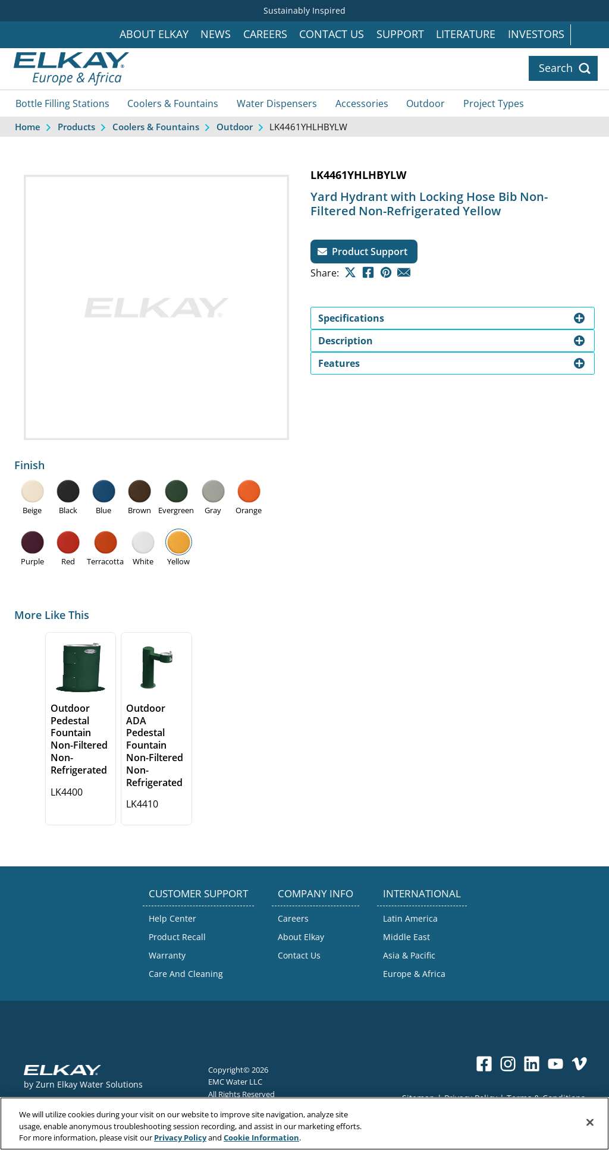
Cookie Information (261, 1143)
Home (27, 127)
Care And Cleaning (186, 973)
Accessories (361, 103)
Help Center (172, 918)
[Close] (590, 1127)
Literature (465, 34)
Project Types (493, 103)
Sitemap (418, 1098)
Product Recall (177, 937)
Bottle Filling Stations (62, 103)
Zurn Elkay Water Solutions (89, 1084)
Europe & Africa (414, 973)
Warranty (167, 955)
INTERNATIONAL (422, 893)
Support (400, 34)
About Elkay (154, 34)
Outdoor (425, 103)
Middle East (406, 937)
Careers (265, 34)
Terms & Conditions (546, 1098)
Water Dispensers (277, 103)
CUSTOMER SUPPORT (198, 893)
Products (76, 127)
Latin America (410, 918)
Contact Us (331, 34)
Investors (536, 34)
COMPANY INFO (315, 893)
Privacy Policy (470, 1098)
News (215, 34)
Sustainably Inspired (304, 10)
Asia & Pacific (409, 955)
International (589, 34)
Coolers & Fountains (172, 103)
